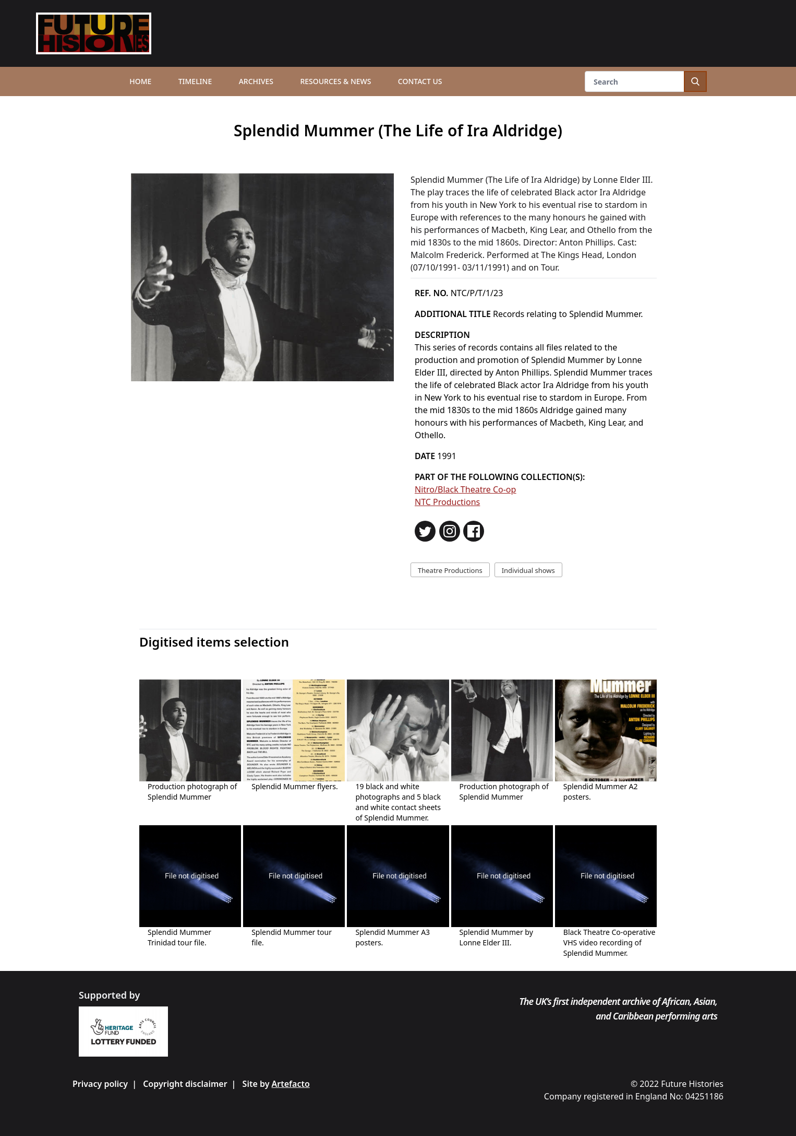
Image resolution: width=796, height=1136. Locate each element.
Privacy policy (100, 1084)
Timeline (195, 81)
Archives (256, 81)
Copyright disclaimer (185, 1084)
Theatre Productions (450, 570)
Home (140, 81)
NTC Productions (447, 502)
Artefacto (291, 1084)
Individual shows (528, 570)
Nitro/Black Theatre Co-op (465, 489)
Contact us (420, 81)
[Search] (646, 81)
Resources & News (335, 81)
